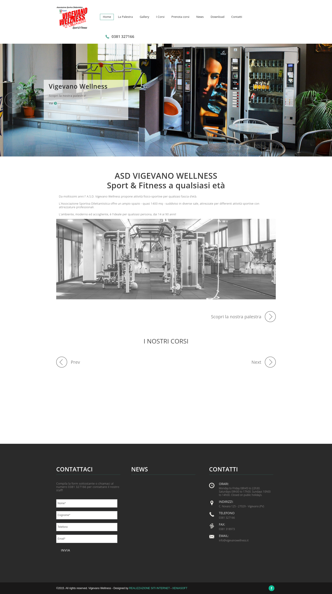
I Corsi (160, 17)
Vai (51, 103)
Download (217, 17)
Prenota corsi (180, 17)
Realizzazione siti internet (149, 588)
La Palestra (125, 17)
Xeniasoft (179, 588)
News (200, 17)
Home (107, 17)
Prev (75, 362)
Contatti (236, 17)
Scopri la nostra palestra (236, 317)
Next (256, 362)
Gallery (144, 17)
